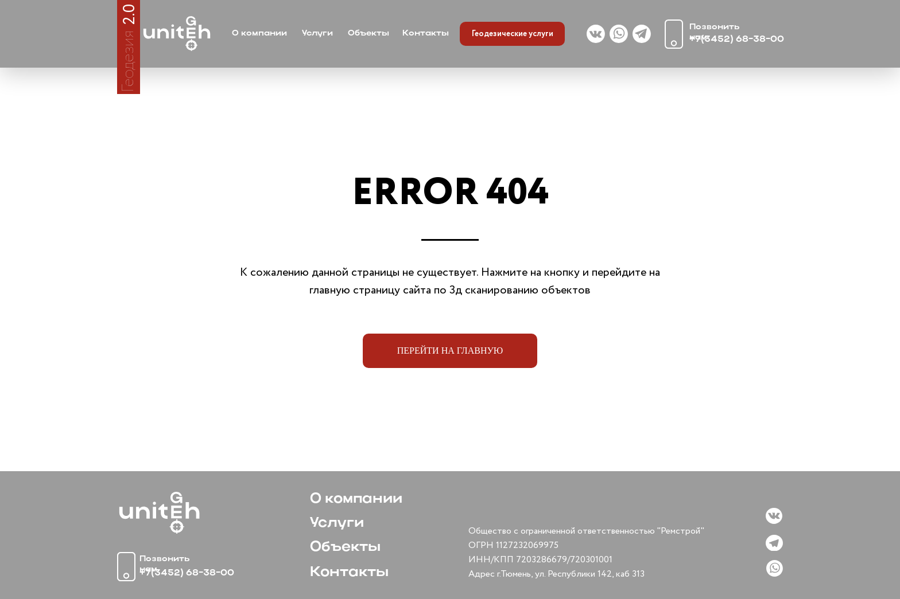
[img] (176, 34)
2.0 (130, 14)
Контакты (425, 33)
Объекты (368, 33)
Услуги (317, 33)
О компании (259, 33)
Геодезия (129, 61)
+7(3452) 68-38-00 (736, 39)
